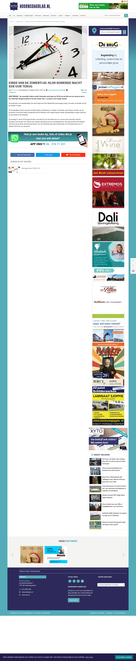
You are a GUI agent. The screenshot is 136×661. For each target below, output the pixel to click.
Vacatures (75, 15)
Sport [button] (60, 15)
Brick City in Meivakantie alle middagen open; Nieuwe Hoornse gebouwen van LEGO (113, 489)
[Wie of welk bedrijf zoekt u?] (110, 32)
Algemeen (20, 15)
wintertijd (62, 90)
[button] (10, 600)
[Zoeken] (126, 15)
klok (56, 90)
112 (14, 15)
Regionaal (46, 15)
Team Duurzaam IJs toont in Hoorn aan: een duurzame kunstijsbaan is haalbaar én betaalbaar (114, 506)
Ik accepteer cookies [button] (124, 657)
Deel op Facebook (22, 155)
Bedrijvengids (29, 15)
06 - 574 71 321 (55, 144)
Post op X (48, 155)
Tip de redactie (73, 155)
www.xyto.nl (26, 640)
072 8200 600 (26, 635)
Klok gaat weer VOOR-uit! (30, 168)
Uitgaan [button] (67, 15)
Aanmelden (73, 645)
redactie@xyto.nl (27, 637)
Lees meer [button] (89, 657)
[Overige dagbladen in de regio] (111, 630)
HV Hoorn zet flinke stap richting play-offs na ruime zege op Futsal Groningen (113, 461)
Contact (82, 15)
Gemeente (38, 15)
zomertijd (51, 90)
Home (12, 21)
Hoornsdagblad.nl (35, 6)
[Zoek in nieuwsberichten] (113, 15)
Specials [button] (53, 15)
